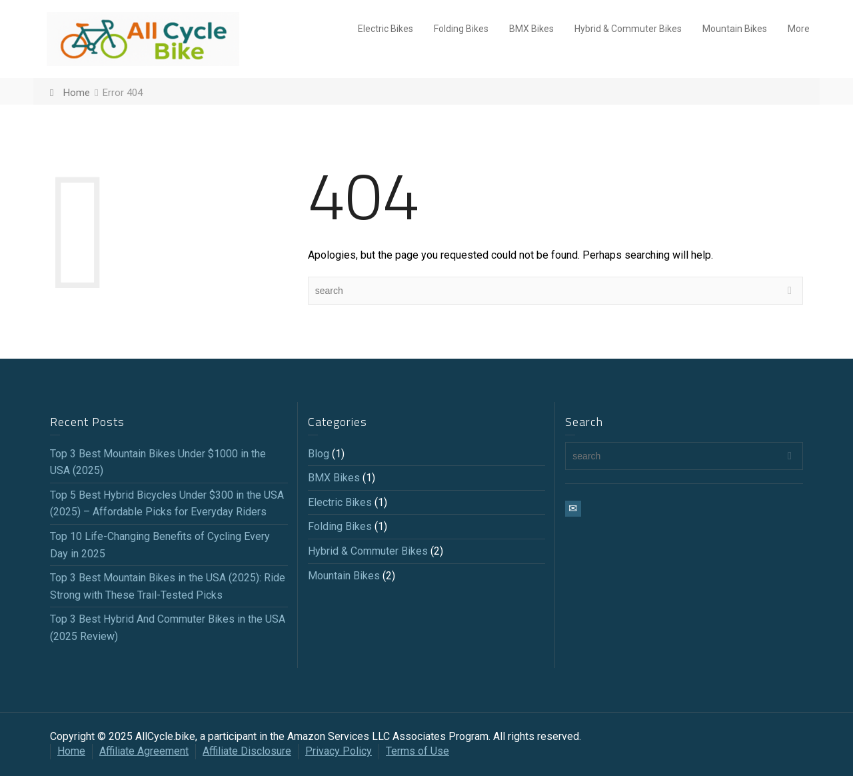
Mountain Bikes (734, 28)
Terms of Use (417, 751)
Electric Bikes (385, 28)
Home (71, 751)
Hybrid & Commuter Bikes (628, 28)
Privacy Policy (338, 751)
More (799, 28)
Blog (318, 453)
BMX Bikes (531, 28)
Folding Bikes (461, 28)
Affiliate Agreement (144, 751)
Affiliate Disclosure (247, 751)
